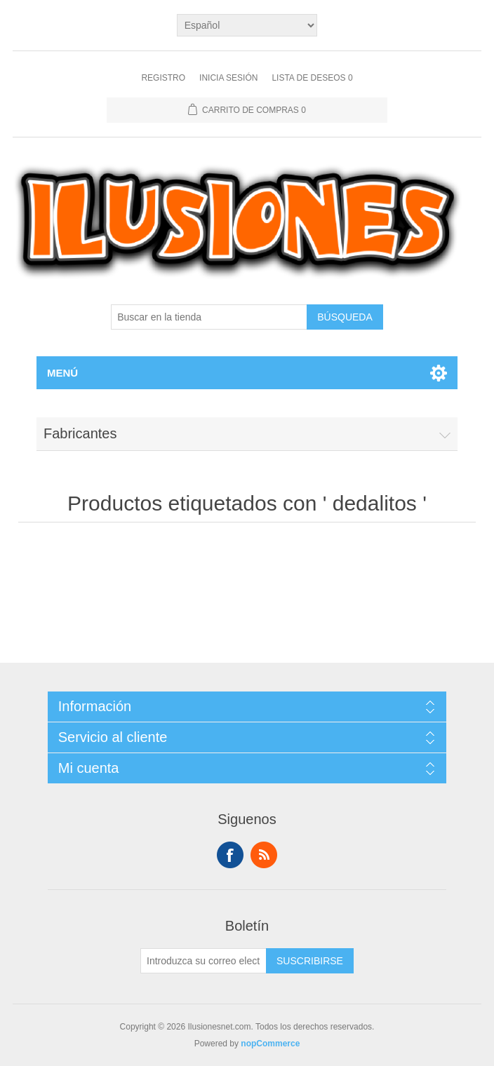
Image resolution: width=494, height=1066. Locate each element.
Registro (163, 78)
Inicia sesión (228, 78)
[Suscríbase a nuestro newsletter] (203, 960)
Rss (264, 855)
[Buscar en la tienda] (209, 317)
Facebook (230, 855)
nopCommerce (270, 1043)
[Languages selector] (247, 25)
